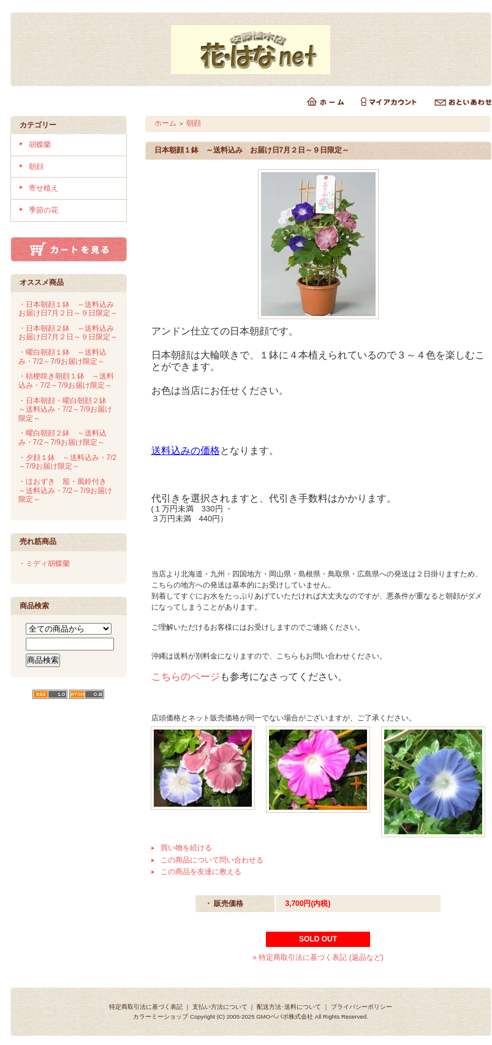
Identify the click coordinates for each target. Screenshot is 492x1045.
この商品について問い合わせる (212, 860)
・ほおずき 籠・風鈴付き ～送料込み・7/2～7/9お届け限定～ (66, 490)
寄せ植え (43, 188)
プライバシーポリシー (361, 1006)
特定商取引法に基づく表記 (146, 1006)
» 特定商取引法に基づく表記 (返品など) (317, 957)
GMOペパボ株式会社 (284, 1016)
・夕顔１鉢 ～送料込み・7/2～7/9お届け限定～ (67, 462)
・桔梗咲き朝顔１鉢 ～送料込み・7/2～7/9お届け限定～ (66, 381)
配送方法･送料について (289, 1006)
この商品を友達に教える (201, 871)
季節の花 (43, 210)
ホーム (165, 123)
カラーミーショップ (160, 1016)
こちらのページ (185, 676)
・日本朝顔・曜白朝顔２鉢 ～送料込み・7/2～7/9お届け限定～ (66, 409)
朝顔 (36, 166)
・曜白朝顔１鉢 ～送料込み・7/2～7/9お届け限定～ (62, 357)
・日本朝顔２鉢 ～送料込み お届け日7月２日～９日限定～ (69, 333)
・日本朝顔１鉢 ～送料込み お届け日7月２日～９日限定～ (69, 309)
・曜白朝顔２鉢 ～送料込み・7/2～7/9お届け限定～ (62, 438)
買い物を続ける (186, 847)
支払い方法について (220, 1006)
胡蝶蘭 (40, 144)
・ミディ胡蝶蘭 (44, 563)
